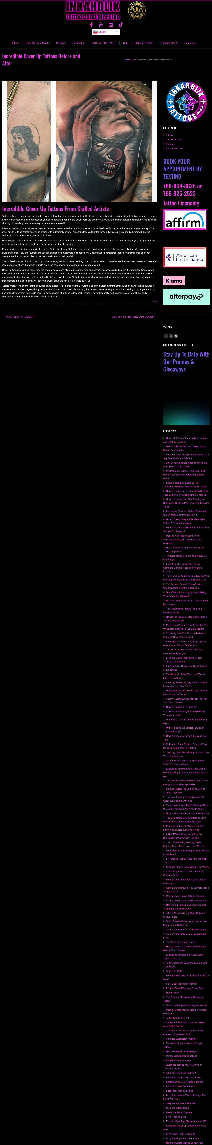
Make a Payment (144, 46)
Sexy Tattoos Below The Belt (180, 1079)
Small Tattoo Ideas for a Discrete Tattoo (186, 905)
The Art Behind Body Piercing (181, 918)
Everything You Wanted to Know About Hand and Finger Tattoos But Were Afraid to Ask (185, 748)
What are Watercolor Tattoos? (181, 1015)
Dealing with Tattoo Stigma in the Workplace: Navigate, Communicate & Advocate (182, 515)
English (100, 35)
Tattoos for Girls (174, 947)
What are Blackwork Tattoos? (181, 1049)
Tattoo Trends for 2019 (177, 994)
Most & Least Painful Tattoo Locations (185, 872)
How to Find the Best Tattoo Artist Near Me (187, 789)
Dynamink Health (169, 46)
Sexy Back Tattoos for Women (181, 960)
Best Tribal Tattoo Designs (179, 1067)
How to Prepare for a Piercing (181, 683)
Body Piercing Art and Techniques (183, 1114)
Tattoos (16, 46)
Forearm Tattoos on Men (178, 1036)
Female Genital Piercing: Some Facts (185, 964)
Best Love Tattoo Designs (179, 1088)
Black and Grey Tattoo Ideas (180, 1062)
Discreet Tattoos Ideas (177, 1084)
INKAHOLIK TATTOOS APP (19, 320)
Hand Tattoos (173, 968)
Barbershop (79, 46)
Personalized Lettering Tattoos (181, 1032)
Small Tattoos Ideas (176, 1093)
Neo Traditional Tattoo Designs (182, 1027)
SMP (125, 46)
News (154, 305)
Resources (190, 46)
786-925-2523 (179, 196)
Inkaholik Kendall (175, 1127)
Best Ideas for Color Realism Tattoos (184, 1058)
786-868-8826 (179, 189)
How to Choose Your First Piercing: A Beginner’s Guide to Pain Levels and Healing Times (186, 479)
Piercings (61, 46)
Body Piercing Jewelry (38, 46)
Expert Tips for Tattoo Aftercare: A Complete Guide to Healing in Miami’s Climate (182, 544)
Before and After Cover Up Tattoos (183, 1053)
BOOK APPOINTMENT (104, 46)
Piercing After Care (174, 152)
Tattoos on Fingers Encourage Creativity (186, 981)
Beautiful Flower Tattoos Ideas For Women (187, 843)
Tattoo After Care (174, 143)
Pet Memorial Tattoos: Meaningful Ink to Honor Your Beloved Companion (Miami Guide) (184, 451)
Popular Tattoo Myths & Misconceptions (186, 876)
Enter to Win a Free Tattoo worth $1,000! (133, 320)
